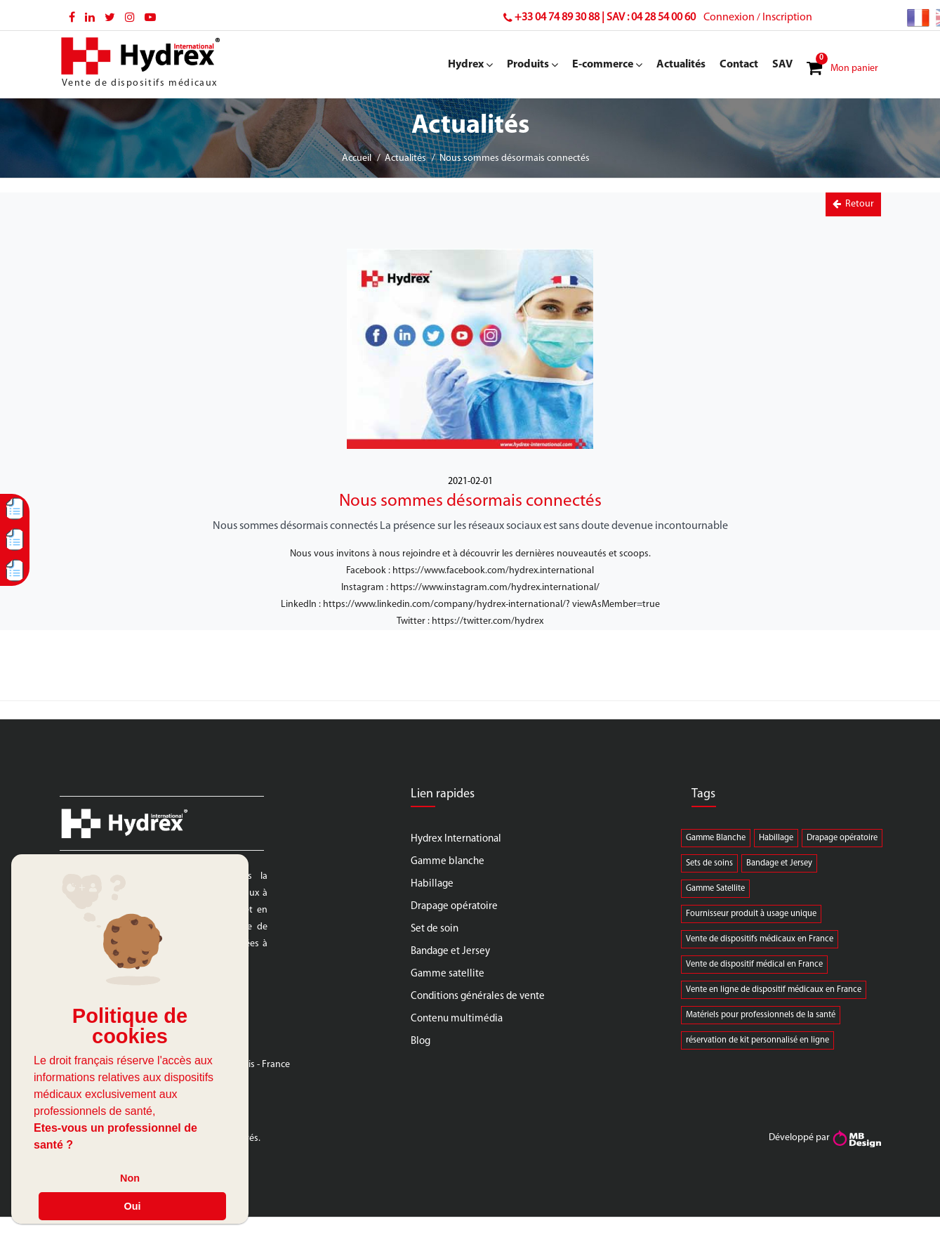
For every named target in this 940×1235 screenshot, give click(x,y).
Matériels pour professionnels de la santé (760, 1015)
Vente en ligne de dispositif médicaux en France (773, 990)
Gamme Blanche (716, 838)
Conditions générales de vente (478, 996)
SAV (782, 64)
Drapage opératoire (454, 906)
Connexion (729, 17)
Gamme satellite (447, 974)
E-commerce (607, 64)
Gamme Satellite (715, 888)
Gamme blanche (447, 861)
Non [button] (130, 1178)
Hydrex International (456, 839)
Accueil (356, 158)
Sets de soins (709, 863)
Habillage (432, 884)
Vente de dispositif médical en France (754, 964)
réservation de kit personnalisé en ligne (757, 1040)
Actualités (681, 64)
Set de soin (434, 929)
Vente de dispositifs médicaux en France (759, 939)
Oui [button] (132, 1206)
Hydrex (470, 64)
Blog (420, 1041)
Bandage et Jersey (450, 951)
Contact (739, 64)
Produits (532, 64)
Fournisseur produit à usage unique (751, 914)
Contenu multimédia (457, 1019)
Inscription (787, 17)
